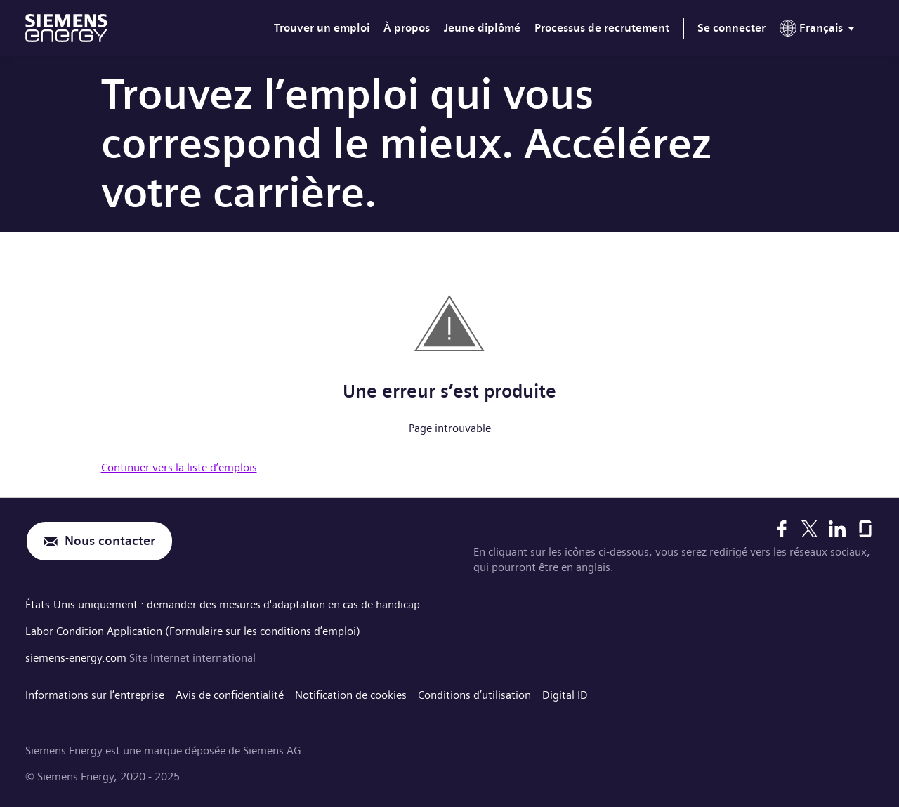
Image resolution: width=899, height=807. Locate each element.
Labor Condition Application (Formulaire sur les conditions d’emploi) (192, 631)
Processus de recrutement (601, 27)
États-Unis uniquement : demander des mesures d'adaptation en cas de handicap (222, 604)
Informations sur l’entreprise (94, 695)
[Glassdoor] (865, 528)
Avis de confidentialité (230, 695)
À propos (406, 27)
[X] (809, 528)
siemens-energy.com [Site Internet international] (77, 657)
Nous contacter (110, 541)
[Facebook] (781, 528)
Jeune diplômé (482, 27)
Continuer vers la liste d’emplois (179, 467)
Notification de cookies (351, 695)
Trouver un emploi (321, 27)
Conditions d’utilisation (474, 695)
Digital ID (565, 695)
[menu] (820, 31)
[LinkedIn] (837, 528)
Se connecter (731, 27)
